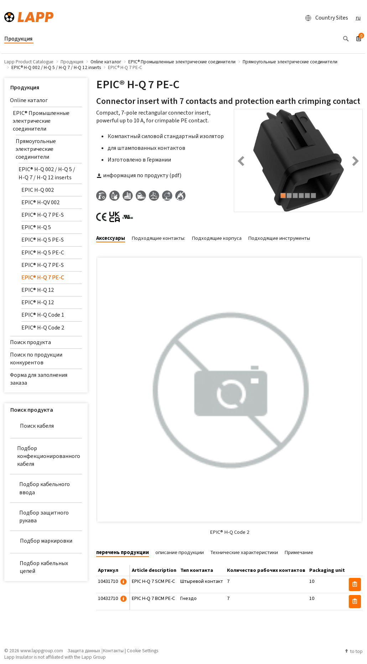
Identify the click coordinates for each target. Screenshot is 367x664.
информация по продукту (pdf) (138, 175)
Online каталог (29, 100)
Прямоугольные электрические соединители (36, 148)
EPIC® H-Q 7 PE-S (42, 214)
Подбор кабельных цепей (39, 567)
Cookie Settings (142, 650)
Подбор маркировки (41, 541)
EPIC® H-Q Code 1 (42, 314)
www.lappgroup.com (41, 650)
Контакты (113, 650)
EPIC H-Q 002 (37, 190)
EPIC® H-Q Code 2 (42, 327)
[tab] (113, 238)
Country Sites (324, 18)
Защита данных (83, 650)
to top (353, 651)
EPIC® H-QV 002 (40, 202)
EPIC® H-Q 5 (36, 227)
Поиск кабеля (32, 426)
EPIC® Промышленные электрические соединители (41, 120)
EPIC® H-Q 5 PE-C (42, 252)
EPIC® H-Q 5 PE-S (42, 239)
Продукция (24, 87)
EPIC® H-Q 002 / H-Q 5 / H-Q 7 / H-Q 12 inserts (47, 173)
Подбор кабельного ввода (40, 488)
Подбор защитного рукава (39, 516)
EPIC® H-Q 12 (37, 290)
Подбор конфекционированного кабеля (45, 456)
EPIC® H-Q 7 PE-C (42, 277)
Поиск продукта (30, 342)
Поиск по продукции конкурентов (36, 358)
